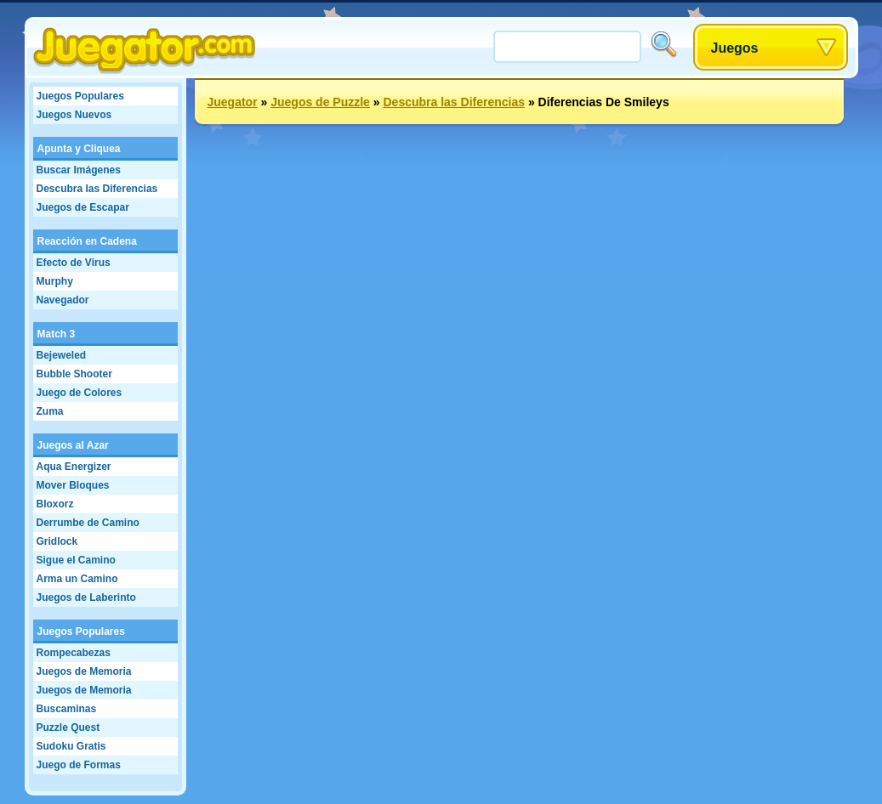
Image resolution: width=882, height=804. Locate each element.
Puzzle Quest (68, 727)
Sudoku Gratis (71, 746)
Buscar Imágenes (79, 170)
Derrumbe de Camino (88, 523)
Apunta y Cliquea (79, 149)
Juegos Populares (80, 96)
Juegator (233, 102)
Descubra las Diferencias (97, 189)
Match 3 (56, 334)
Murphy (55, 281)
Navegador (63, 300)
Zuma (50, 411)
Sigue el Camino (76, 560)
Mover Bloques (73, 485)
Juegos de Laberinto (86, 597)
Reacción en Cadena (87, 241)
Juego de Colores (79, 393)
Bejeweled (62, 355)
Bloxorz (55, 504)
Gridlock (57, 541)
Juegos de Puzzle (320, 102)
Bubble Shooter (74, 374)
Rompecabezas (74, 653)
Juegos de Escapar (83, 207)
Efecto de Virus (74, 263)
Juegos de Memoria (84, 671)
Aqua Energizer (74, 467)
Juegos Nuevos (74, 115)
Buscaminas (67, 709)
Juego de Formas (79, 765)
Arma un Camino (77, 579)
